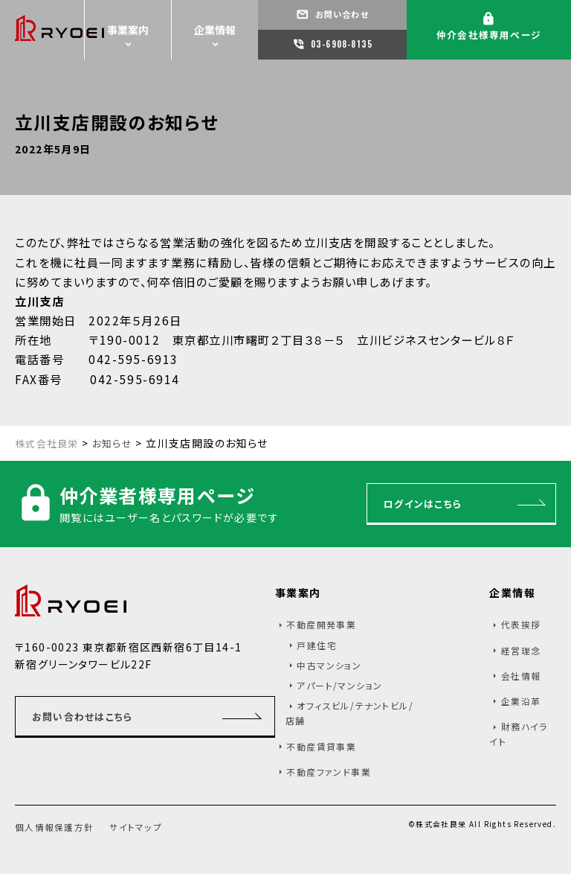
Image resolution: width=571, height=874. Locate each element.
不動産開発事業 (321, 628)
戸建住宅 (317, 648)
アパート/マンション (339, 689)
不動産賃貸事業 (321, 750)
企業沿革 (521, 704)
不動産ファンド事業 (328, 775)
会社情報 (521, 679)
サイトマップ (144, 830)
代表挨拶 (521, 628)
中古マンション (329, 669)
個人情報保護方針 (57, 830)
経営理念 (521, 653)
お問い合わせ (340, 14)
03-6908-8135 (340, 44)
